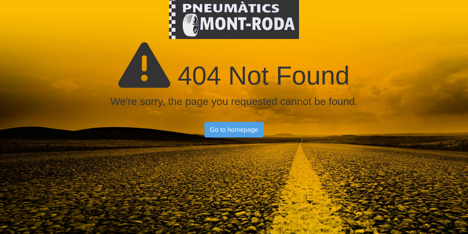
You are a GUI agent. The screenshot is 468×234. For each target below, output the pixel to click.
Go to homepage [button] (234, 129)
